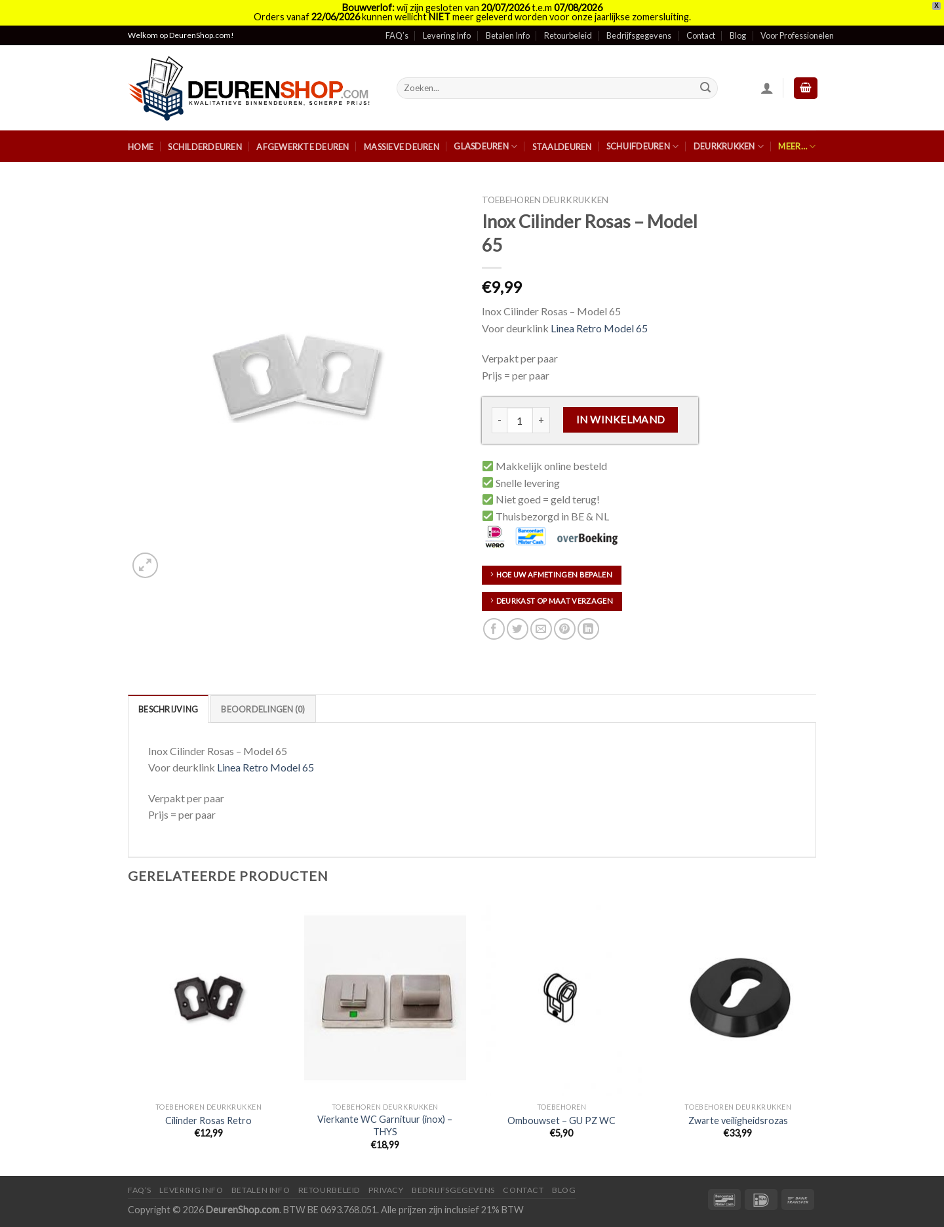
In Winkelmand (620, 419)
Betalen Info (508, 35)
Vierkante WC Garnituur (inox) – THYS (384, 1125)
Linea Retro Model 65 (599, 328)
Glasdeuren (485, 146)
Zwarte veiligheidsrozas (738, 1120)
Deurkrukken (729, 146)
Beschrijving (168, 709)
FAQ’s (396, 35)
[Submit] (706, 88)
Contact (700, 35)
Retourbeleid (568, 35)
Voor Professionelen (797, 35)
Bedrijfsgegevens (638, 35)
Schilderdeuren (205, 147)
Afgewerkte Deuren (302, 147)
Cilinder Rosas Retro (208, 1120)
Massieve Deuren (401, 147)
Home (140, 147)
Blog (738, 35)
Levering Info (447, 35)
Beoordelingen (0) (263, 709)
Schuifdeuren (642, 146)
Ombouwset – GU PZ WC (561, 1120)
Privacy (385, 1190)
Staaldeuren (562, 147)
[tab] (168, 708)
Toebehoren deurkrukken (545, 200)
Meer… (797, 146)
